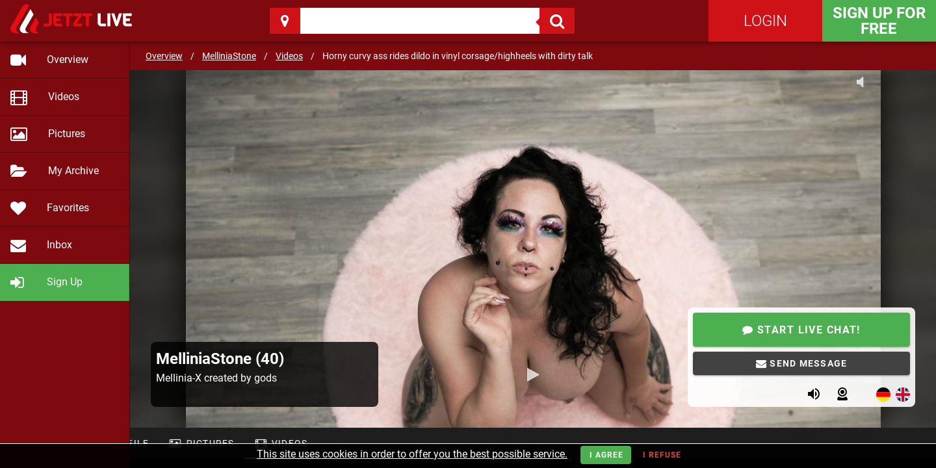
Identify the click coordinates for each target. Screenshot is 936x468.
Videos (289, 56)
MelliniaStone (229, 56)
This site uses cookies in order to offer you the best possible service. (412, 454)
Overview (164, 56)
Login (765, 21)
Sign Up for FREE (879, 21)
